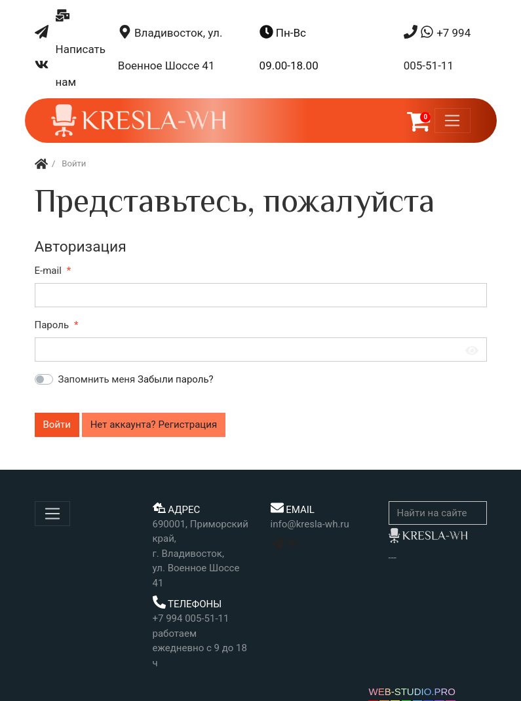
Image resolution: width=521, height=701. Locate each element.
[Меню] (452, 120)
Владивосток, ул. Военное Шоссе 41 (170, 48)
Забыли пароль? (176, 379)
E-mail (48, 270)
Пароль (52, 325)
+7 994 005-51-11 (437, 48)
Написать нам (81, 48)
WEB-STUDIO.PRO (411, 691)
